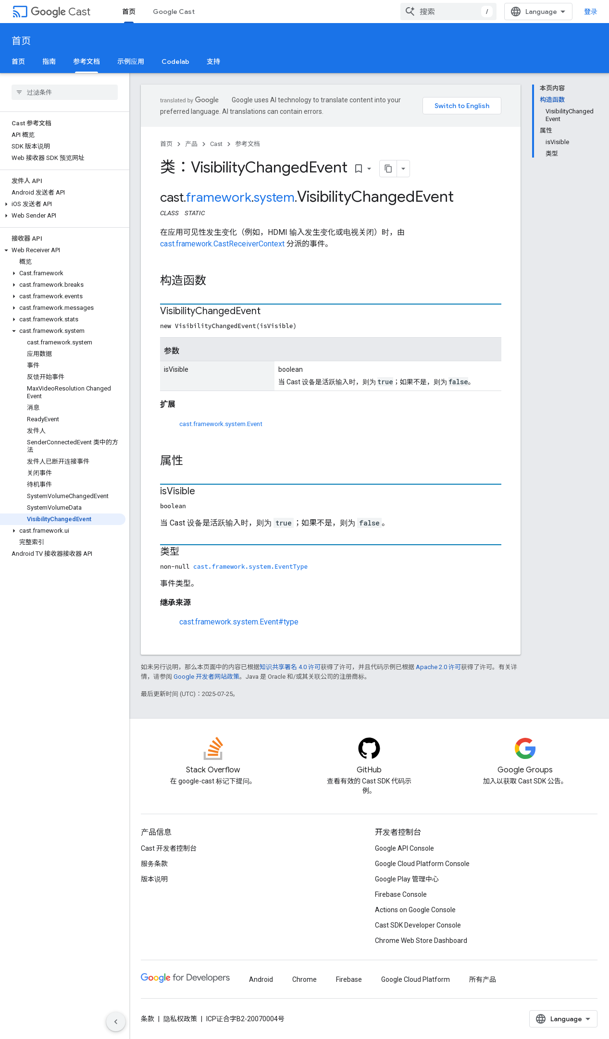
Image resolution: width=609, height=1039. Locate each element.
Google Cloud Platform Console (422, 864)
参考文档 (247, 143)
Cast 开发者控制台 (169, 848)
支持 (213, 61)
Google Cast (174, 11)
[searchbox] (65, 92)
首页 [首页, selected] (129, 11)
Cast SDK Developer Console (418, 925)
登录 (590, 11)
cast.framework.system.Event (220, 424)
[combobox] (448, 11)
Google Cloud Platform (415, 979)
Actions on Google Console (415, 910)
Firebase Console (401, 894)
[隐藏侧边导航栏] (115, 1021)
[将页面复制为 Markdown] (388, 168)
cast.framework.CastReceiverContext (222, 243)
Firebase (349, 979)
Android (261, 979)
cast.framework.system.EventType (250, 566)
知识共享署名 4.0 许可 (290, 667)
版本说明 (154, 879)
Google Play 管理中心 (407, 879)
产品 (191, 143)
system (274, 197)
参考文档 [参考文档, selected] (86, 61)
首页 (21, 41)
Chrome (304, 979)
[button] (62, 204)
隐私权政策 (180, 1019)
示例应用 (130, 61)
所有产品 (482, 979)
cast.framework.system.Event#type (238, 621)
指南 (49, 61)
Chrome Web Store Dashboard (421, 940)
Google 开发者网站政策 (206, 676)
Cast (60, 11)
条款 (147, 1019)
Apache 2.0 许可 (438, 667)
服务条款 (154, 864)
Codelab (175, 61)
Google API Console (404, 848)
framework (218, 197)
